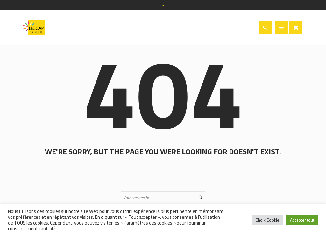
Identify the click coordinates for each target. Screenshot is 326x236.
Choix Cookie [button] (267, 220)
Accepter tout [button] (302, 220)
